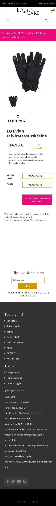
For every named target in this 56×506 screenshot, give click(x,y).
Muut (9, 347)
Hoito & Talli (12, 336)
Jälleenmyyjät (13, 383)
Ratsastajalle (13, 326)
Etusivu (6, 33)
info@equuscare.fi (40, 413)
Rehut (9, 331)
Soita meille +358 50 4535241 (14, 3)
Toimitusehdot (14, 377)
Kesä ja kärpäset (14, 342)
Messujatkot (12, 358)
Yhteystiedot (13, 372)
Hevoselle (11, 320)
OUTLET (10, 353)
